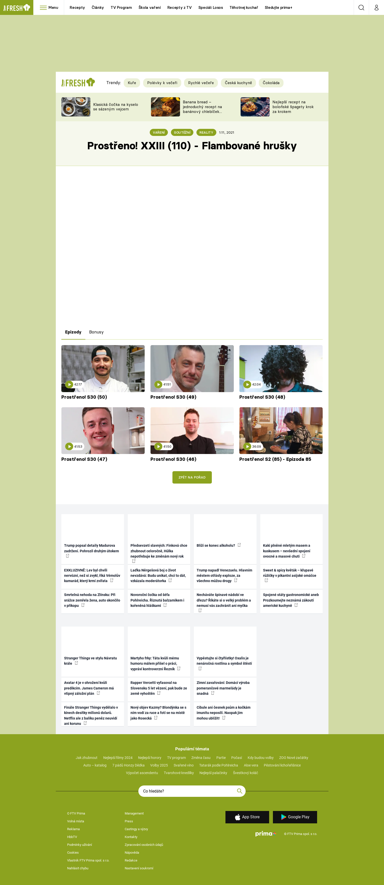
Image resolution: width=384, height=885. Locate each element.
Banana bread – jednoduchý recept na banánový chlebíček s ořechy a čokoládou (202, 109)
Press (129, 821)
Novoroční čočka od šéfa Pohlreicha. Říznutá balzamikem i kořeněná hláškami (157, 600)
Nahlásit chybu (77, 868)
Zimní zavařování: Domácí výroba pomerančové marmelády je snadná (223, 688)
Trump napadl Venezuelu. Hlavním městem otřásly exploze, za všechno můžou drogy (224, 575)
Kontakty (131, 837)
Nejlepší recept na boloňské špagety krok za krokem (293, 107)
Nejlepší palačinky (213, 773)
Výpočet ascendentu (142, 773)
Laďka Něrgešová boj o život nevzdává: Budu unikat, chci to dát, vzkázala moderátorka (158, 575)
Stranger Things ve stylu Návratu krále (90, 660)
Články (98, 7)
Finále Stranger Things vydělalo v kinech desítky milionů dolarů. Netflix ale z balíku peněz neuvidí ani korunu (91, 715)
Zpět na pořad (192, 477)
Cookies (73, 852)
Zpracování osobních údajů (144, 845)
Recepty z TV (179, 7)
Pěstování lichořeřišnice (282, 765)
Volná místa (75, 821)
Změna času (201, 758)
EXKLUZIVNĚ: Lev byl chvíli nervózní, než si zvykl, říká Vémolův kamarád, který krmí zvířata (92, 575)
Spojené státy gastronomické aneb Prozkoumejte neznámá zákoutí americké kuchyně (291, 600)
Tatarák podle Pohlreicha (218, 765)
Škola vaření (150, 7)
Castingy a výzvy (136, 829)
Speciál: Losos (210, 7)
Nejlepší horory (149, 758)
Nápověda (132, 852)
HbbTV (72, 837)
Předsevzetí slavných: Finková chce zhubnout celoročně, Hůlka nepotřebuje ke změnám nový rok (159, 553)
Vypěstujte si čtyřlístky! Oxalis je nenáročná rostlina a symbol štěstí (224, 663)
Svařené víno (184, 765)
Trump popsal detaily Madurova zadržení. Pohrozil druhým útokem (91, 550)
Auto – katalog (95, 765)
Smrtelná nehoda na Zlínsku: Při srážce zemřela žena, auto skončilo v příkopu (92, 600)
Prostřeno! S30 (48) (262, 397)
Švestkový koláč (245, 773)
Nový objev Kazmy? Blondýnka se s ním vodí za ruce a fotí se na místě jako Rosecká (158, 712)
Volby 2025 (159, 765)
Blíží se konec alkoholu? (219, 545)
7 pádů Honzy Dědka (128, 765)
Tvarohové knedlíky (179, 773)
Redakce (131, 860)
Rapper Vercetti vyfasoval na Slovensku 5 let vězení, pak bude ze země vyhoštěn (159, 688)
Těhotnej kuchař (243, 7)
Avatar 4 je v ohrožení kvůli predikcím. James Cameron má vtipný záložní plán (89, 688)
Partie (221, 758)
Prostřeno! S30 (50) (84, 397)
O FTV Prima (76, 813)
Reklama (73, 829)
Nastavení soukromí (139, 868)
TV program (176, 758)
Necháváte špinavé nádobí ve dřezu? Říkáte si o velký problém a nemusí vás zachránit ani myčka (224, 602)
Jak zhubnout (86, 758)
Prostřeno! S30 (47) (84, 459)
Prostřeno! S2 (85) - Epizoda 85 (275, 459)
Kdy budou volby (261, 758)
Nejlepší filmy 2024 (118, 758)
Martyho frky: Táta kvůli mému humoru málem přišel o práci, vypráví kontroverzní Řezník (156, 663)
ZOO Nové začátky (293, 758)
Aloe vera (251, 765)
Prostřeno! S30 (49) (173, 397)
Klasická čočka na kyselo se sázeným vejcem (115, 107)
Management (134, 813)
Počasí (236, 758)
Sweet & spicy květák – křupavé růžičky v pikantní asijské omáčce (289, 575)
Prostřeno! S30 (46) (173, 459)
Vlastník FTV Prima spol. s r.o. (88, 860)
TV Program (121, 7)
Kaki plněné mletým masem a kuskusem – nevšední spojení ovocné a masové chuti (286, 550)
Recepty (77, 7)
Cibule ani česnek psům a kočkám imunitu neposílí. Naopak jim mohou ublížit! (223, 712)
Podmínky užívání (79, 845)
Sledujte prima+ (278, 7)
